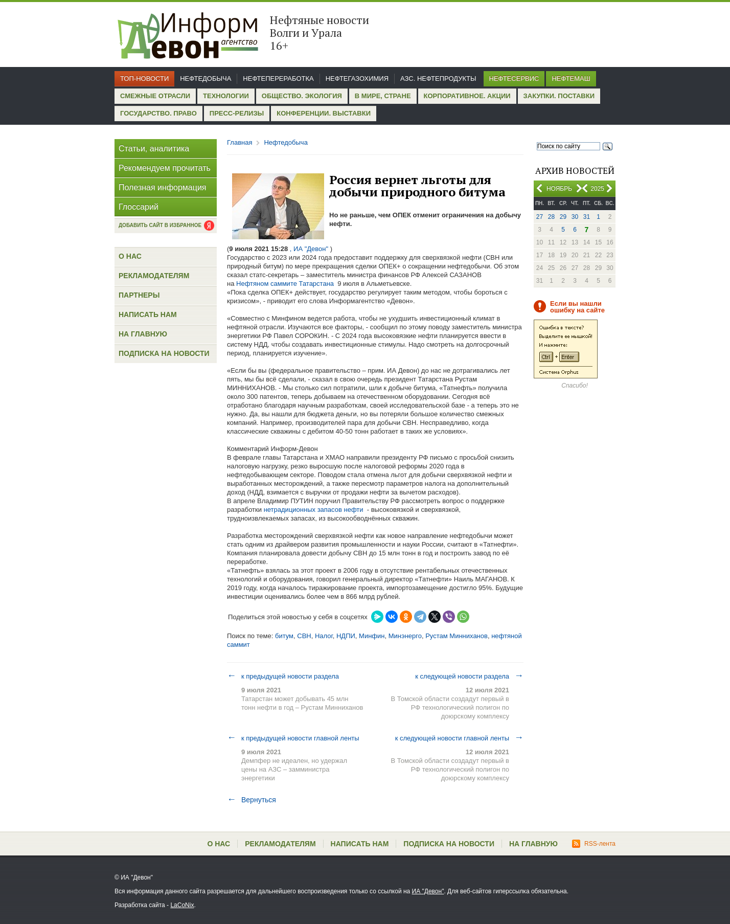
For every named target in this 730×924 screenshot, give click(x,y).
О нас (130, 256)
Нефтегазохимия (357, 78)
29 (563, 216)
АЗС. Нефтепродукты (438, 78)
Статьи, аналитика (154, 148)
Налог (324, 636)
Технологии (226, 96)
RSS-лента (593, 844)
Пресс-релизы (237, 113)
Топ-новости (144, 78)
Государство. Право (158, 113)
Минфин (371, 636)
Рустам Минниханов (456, 636)
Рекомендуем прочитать (165, 168)
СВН (304, 636)
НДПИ (345, 636)
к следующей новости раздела (469, 676)
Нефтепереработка (278, 78)
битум (284, 636)
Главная (239, 142)
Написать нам (148, 314)
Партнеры (139, 295)
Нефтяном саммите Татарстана (285, 283)
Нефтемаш (571, 78)
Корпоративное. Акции (467, 96)
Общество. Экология (302, 96)
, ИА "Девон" (309, 249)
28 (551, 216)
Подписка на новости (164, 353)
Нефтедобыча (205, 78)
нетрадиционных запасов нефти (313, 509)
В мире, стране (383, 96)
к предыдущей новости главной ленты (293, 737)
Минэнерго (405, 636)
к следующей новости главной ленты (459, 737)
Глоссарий (138, 206)
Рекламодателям (154, 276)
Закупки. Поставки (559, 96)
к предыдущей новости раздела (283, 676)
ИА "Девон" (428, 891)
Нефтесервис (514, 78)
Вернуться (251, 799)
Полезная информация (163, 187)
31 (586, 216)
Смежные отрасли (155, 96)
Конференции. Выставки (324, 113)
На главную (143, 334)
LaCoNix (182, 905)
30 (575, 216)
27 (539, 216)
